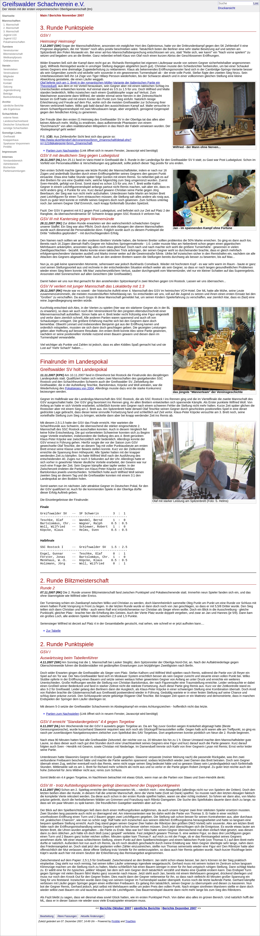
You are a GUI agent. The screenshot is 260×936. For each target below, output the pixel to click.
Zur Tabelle (53, 640)
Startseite (8, 15)
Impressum (9, 151)
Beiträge (8, 93)
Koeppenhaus (11, 140)
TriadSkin (130, 931)
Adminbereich (10, 164)
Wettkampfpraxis (12, 57)
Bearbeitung (46, 926)
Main (43, 15)
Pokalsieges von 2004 (79, 388)
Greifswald (9, 136)
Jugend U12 (10, 38)
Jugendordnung (11, 90)
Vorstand (8, 79)
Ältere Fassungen (67, 926)
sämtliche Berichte (13, 105)
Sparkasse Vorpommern (16, 143)
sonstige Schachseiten (15, 128)
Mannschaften (11, 20)
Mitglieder (8, 76)
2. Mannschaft (11, 28)
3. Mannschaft (11, 31)
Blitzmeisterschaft (13, 54)
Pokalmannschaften (14, 42)
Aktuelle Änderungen (92, 926)
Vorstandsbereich (12, 160)
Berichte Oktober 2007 (115, 918)
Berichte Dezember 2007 (179, 918)
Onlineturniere (11, 60)
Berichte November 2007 (66, 15)
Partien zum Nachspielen (62, 150)
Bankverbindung (12, 97)
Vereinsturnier (11, 50)
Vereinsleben (10, 69)
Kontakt (7, 83)
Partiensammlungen (14, 171)
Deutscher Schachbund (16, 124)
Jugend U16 (10, 35)
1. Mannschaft (11, 24)
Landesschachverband (15, 121)
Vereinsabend (10, 72)
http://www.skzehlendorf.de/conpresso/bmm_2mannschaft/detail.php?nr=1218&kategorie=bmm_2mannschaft (85, 141)
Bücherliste (9, 167)
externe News (10, 117)
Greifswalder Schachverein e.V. (43, 4)
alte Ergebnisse (11, 109)
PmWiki (7, 146)
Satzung (7, 86)
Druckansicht (226, 8)
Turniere (7, 46)
